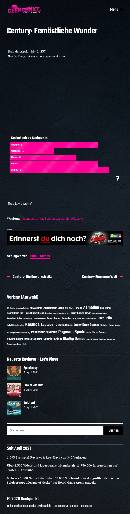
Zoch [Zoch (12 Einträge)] (24, 344)
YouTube (27, 470)
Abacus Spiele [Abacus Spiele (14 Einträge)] (22, 308)
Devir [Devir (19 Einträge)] (88, 313)
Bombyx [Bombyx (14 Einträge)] (48, 313)
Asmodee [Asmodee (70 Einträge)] (91, 307)
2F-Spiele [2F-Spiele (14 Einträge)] (11, 308)
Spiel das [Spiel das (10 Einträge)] (102, 339)
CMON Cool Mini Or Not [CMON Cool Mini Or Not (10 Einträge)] (61, 313)
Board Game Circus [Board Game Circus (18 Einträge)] (34, 313)
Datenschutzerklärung (66, 506)
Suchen (114, 430)
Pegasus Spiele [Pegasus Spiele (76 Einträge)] (71, 332)
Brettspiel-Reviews (29, 457)
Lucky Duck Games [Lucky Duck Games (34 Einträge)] (86, 325)
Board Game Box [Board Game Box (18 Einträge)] (15, 313)
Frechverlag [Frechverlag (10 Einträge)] (27, 318)
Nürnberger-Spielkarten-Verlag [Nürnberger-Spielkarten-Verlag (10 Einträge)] (18, 332)
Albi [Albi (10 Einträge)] (66, 308)
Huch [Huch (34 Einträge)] (100, 318)
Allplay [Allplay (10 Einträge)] (71, 308)
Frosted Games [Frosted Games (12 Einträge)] (40, 318)
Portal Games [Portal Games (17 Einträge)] (98, 333)
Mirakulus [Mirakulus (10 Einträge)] (103, 325)
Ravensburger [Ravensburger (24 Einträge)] (15, 339)
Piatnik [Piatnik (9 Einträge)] (88, 332)
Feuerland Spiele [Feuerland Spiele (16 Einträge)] (14, 318)
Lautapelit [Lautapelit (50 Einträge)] (49, 325)
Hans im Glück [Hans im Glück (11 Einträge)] (91, 318)
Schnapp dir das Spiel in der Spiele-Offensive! (53, 218)
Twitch (12, 470)
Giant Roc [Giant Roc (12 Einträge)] (81, 318)
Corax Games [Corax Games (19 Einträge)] (77, 313)
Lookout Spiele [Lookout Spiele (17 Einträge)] (65, 325)
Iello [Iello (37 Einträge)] (109, 318)
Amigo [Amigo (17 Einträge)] (79, 308)
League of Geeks (39, 482)
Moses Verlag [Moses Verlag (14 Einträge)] (114, 325)
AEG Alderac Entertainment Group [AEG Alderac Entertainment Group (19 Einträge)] (47, 308)
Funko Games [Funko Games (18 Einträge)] (54, 318)
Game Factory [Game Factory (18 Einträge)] (69, 318)
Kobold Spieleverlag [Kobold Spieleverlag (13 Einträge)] (15, 325)
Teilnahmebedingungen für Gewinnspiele (29, 506)
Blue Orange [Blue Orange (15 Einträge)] (105, 308)
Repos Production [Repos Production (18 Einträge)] (33, 339)
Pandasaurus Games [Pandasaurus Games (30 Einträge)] (44, 332)
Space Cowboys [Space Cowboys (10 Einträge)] (92, 339)
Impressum (86, 506)
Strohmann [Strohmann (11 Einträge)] (111, 339)
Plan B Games (40, 256)
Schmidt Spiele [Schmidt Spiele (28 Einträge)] (53, 339)
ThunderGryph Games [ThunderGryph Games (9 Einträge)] (14, 344)
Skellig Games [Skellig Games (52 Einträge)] (74, 339)
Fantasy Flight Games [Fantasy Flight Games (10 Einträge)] (99, 313)
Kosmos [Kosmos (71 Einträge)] (32, 324)
